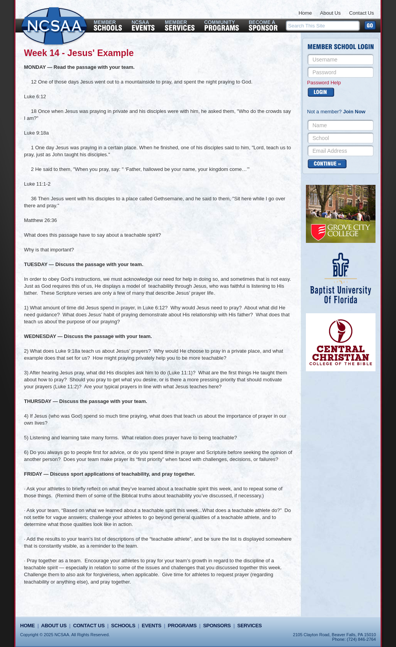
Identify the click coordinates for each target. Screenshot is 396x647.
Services (249, 625)
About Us (330, 13)
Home (305, 13)
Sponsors (217, 625)
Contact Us (361, 13)
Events (151, 625)
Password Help (324, 82)
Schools (123, 625)
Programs (182, 625)
